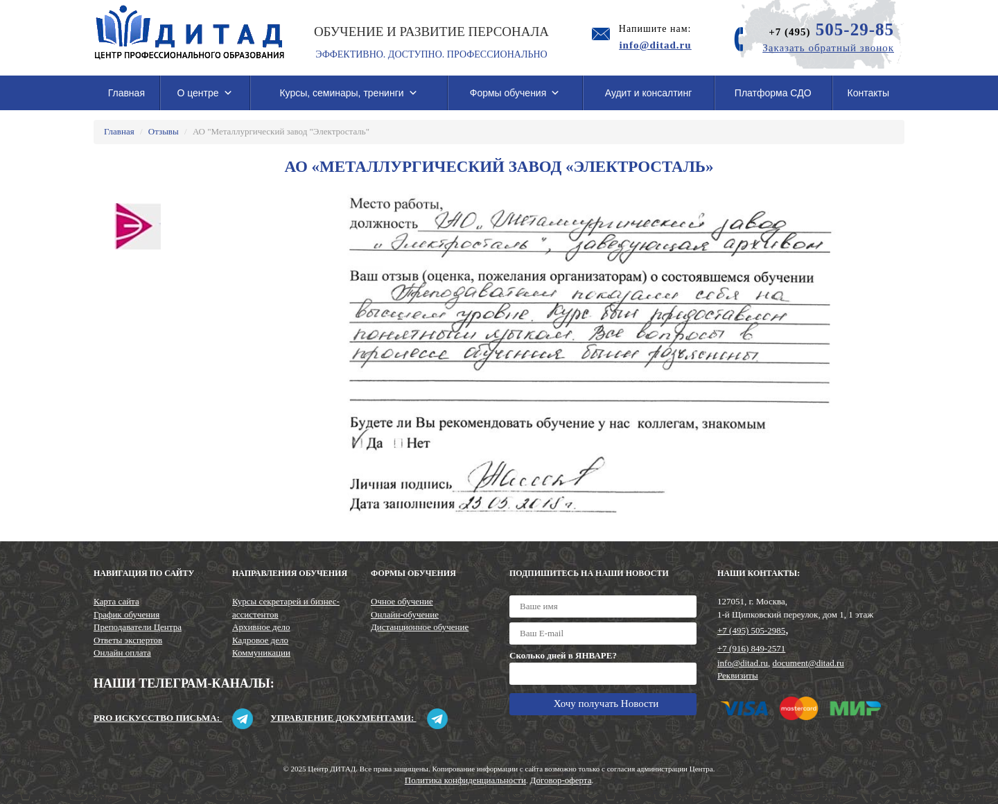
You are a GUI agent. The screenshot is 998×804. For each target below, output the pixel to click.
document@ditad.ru (808, 663)
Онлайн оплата (122, 652)
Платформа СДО (773, 92)
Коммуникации (261, 652)
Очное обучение (402, 601)
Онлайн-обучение (405, 614)
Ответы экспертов (128, 640)
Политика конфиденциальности (465, 780)
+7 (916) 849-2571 (751, 648)
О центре (204, 93)
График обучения (126, 614)
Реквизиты (737, 675)
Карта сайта (116, 601)
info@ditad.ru (742, 663)
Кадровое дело (260, 640)
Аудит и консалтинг (648, 92)
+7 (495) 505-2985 (751, 630)
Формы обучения (515, 93)
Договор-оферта (561, 780)
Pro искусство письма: (173, 718)
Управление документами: (358, 718)
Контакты (868, 92)
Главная (126, 92)
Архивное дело (261, 627)
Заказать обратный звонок (828, 47)
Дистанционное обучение (420, 627)
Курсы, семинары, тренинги (348, 93)
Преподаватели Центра (138, 627)
